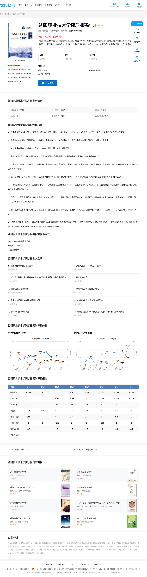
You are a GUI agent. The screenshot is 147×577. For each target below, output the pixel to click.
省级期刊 (100, 25)
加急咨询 (137, 40)
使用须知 (97, 565)
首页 (20, 5)
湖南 (63, 116)
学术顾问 (137, 23)
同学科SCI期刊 (26, 73)
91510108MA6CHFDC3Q (106, 569)
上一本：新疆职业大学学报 (18, 450)
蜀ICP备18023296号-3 (23, 569)
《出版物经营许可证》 (26, 543)
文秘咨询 (137, 49)
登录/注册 (127, 7)
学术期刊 (38, 5)
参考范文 (73, 565)
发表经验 (67, 5)
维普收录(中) (43, 70)
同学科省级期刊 (24, 77)
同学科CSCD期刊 (25, 69)
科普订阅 (48, 5)
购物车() (139, 7)
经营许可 (85, 565)
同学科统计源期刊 (14, 73)
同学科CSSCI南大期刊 (15, 81)
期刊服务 (61, 565)
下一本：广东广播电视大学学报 (86, 450)
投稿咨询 (49, 83)
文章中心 (28, 5)
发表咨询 (137, 30)
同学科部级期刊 (13, 77)
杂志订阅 (137, 59)
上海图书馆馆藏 (44, 74)
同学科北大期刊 (13, 69)
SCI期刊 (58, 5)
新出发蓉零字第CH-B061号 (79, 569)
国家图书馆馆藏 (95, 70)
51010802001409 (50, 569)
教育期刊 (8, 14)
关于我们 (49, 565)
